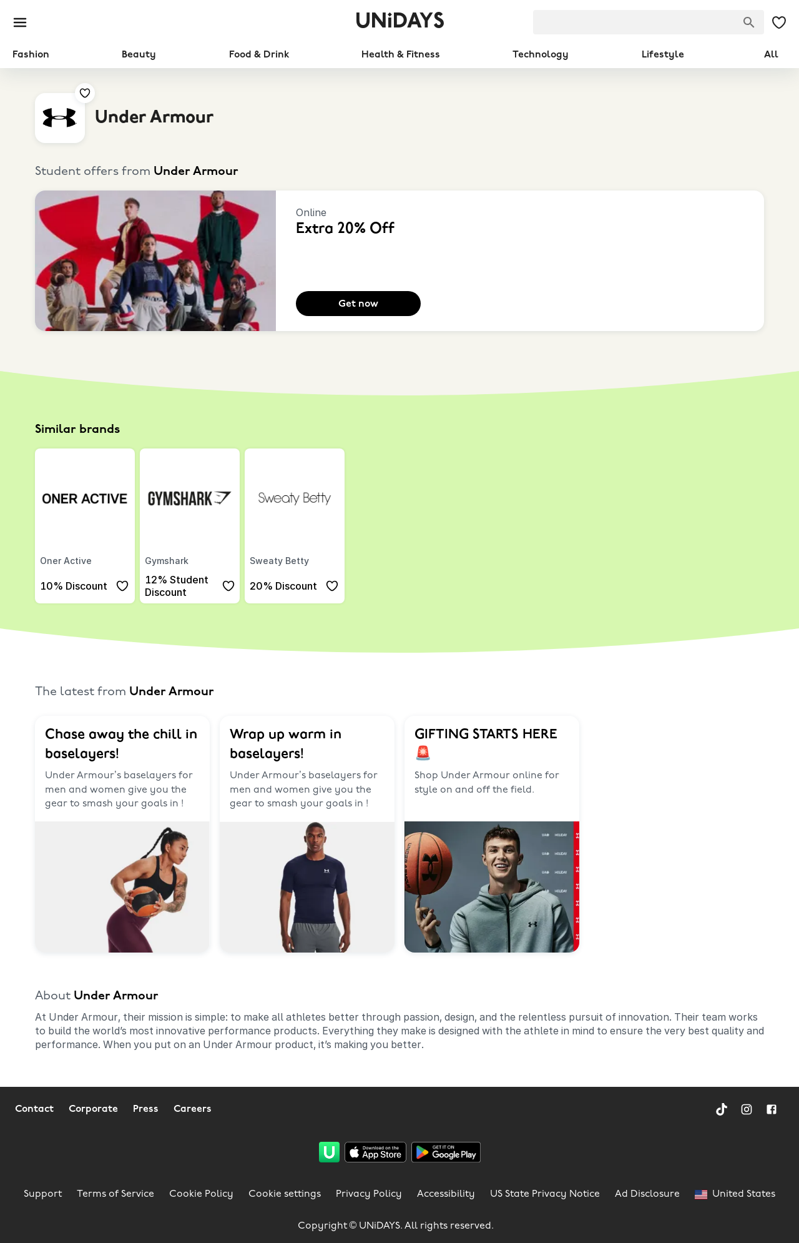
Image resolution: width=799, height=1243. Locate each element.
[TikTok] (721, 1109)
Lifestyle (663, 55)
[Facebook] (771, 1109)
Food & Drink (259, 55)
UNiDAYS (399, 22)
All (771, 55)
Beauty (139, 55)
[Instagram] (746, 1109)
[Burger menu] (19, 22)
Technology (540, 55)
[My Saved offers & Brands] (779, 22)
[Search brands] (749, 22)
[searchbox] (649, 22)
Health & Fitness (400, 55)
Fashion (30, 55)
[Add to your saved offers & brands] (85, 93)
